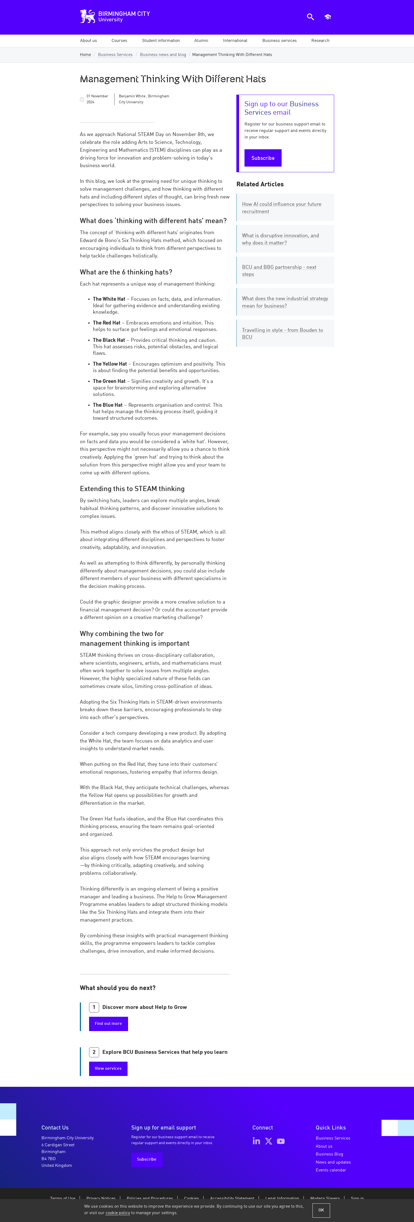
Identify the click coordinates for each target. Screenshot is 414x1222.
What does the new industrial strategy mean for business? (285, 302)
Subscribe (263, 158)
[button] (88, 41)
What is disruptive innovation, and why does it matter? (280, 239)
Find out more (108, 1024)
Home (85, 55)
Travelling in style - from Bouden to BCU (282, 334)
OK (321, 1210)
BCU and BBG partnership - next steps (279, 271)
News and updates (333, 1162)
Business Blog (329, 1154)
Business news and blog (163, 55)
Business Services (115, 55)
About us (324, 1146)
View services (108, 1069)
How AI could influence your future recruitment (281, 208)
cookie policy (118, 1213)
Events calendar (331, 1170)
